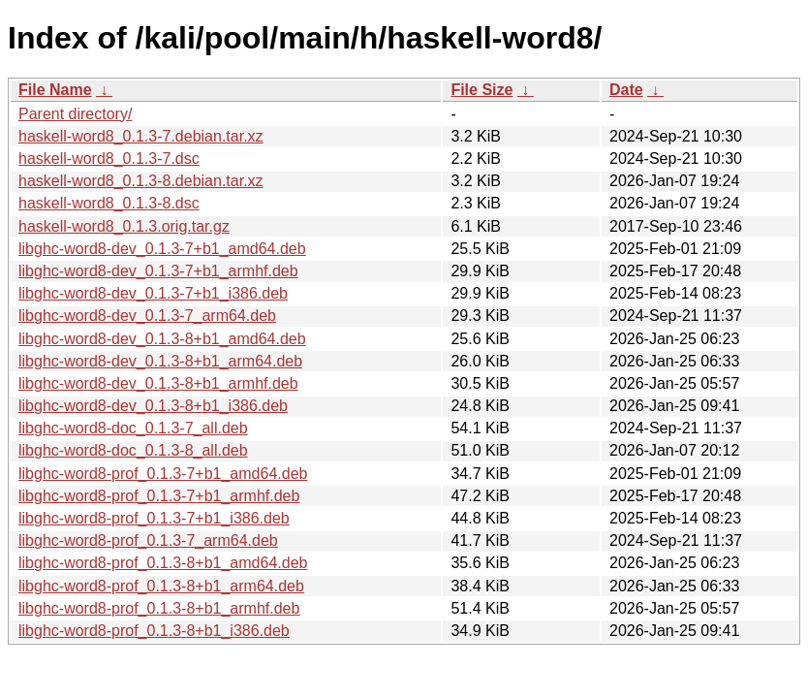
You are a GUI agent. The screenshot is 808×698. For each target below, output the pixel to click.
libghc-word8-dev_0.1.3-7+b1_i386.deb (153, 293)
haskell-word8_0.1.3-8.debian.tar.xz (141, 181)
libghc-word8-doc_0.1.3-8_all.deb (133, 450)
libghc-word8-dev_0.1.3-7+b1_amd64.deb (162, 248)
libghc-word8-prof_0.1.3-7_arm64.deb (148, 540)
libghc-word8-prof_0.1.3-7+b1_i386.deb (154, 518)
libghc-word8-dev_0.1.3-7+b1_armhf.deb (158, 271)
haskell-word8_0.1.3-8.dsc (109, 203)
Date (626, 89)
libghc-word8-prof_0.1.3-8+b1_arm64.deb (161, 586)
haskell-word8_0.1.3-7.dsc (109, 158)
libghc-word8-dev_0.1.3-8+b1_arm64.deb (160, 361)
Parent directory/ (75, 114)
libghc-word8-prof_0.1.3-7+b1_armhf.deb (158, 496)
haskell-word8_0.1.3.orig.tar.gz (124, 226)
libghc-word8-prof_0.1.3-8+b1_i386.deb (154, 630)
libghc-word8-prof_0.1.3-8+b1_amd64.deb (162, 563)
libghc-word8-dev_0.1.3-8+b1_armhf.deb (158, 383)
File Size (482, 89)
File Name (55, 89)
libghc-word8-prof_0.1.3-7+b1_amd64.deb (162, 473)
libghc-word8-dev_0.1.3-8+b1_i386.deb (153, 405)
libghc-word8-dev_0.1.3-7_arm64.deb (147, 315)
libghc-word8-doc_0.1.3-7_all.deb (133, 428)
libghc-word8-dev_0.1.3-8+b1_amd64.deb (162, 339)
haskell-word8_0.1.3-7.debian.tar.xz (141, 136)
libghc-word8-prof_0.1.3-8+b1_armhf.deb (158, 608)
